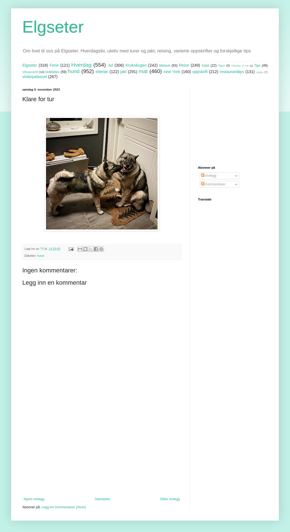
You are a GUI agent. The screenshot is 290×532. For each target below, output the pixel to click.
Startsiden (102, 499)
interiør (102, 71)
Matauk (164, 65)
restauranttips (232, 71)
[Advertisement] (101, 451)
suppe (259, 72)
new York (172, 71)
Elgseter (53, 27)
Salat (205, 65)
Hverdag (81, 65)
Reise (184, 65)
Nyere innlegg (34, 499)
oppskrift (199, 71)
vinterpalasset (34, 76)
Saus (221, 65)
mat (143, 71)
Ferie (54, 65)
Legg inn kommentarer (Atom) (64, 507)
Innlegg (208, 176)
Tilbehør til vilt (239, 65)
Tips (257, 65)
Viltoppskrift (30, 72)
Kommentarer (213, 184)
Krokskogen (136, 65)
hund (74, 71)
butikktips (52, 72)
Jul (110, 65)
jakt (123, 71)
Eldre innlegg (170, 499)
